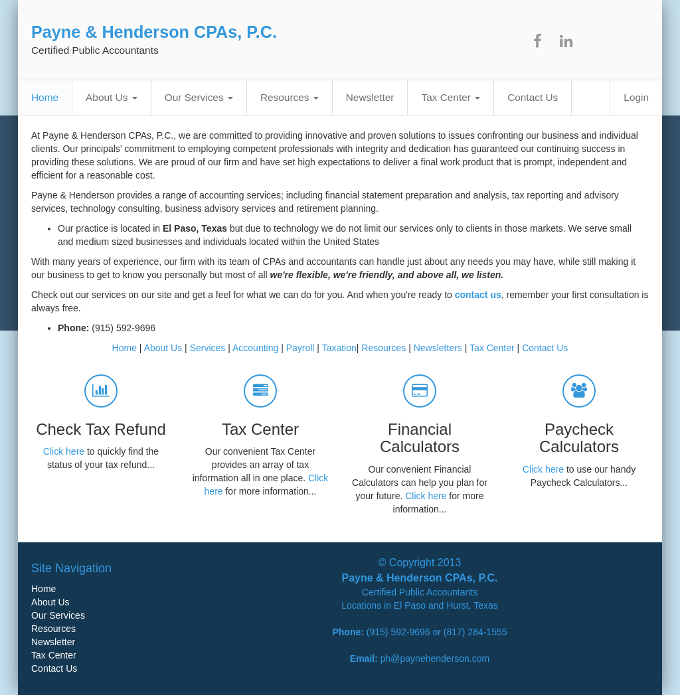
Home (44, 97)
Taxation (339, 348)
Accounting (255, 348)
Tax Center (450, 97)
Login (636, 97)
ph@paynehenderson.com (435, 658)
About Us (111, 97)
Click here (63, 451)
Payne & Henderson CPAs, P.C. (154, 32)
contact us (478, 294)
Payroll (300, 348)
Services (208, 348)
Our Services (199, 97)
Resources (289, 97)
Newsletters (438, 348)
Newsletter (370, 97)
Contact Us (532, 97)
